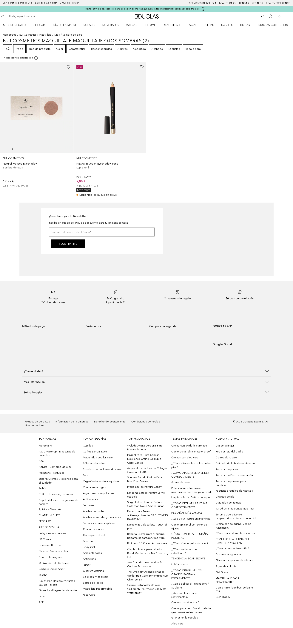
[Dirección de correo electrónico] (102, 232)
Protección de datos (37, 421)
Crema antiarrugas (94, 487)
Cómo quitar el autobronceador (235, 533)
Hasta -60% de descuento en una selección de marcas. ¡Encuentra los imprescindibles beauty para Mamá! (142, 8)
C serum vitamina (93, 570)
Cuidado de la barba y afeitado (235, 463)
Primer (86, 565)
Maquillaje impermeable (97, 588)
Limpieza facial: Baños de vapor (191, 497)
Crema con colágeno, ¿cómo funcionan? (233, 525)
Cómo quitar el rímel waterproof (191, 451)
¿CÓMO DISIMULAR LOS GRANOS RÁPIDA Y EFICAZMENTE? (186, 574)
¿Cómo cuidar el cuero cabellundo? (185, 551)
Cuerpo (208, 25)
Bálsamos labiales (94, 463)
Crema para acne (93, 529)
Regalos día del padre (229, 451)
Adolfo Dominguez (50, 557)
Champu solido (225, 496)
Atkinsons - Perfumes (51, 472)
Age (41, 461)
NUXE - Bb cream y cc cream (56, 494)
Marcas (131, 25)
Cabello (227, 25)
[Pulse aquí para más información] (203, 8)
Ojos (57, 34)
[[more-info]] (21, 57)
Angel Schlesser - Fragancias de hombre (58, 502)
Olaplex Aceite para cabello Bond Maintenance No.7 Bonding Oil (147, 553)
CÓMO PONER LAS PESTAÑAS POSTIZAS (190, 535)
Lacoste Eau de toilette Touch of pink (147, 526)
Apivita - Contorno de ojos (55, 466)
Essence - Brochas (50, 545)
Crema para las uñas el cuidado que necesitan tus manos (191, 610)
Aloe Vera (177, 623)
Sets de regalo (14, 25)
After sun (88, 541)
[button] (146, 371)
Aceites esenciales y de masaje (102, 517)
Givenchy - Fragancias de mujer (58, 590)
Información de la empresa (72, 421)
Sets (85, 475)
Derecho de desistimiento (110, 421)
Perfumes (150, 25)
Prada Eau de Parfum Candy (144, 486)
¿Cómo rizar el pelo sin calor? (189, 543)
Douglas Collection (272, 25)
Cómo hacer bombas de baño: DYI (235, 589)
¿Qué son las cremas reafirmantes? (184, 595)
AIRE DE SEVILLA (49, 527)
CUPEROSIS (223, 597)
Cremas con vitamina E (185, 602)
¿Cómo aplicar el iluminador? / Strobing (190, 585)
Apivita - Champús (50, 509)
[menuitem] (17, 25)
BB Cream (45, 539)
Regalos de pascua (227, 469)
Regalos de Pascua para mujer (234, 475)
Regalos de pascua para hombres (231, 483)
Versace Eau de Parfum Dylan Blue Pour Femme (145, 479)
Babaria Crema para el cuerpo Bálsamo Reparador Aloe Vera (146, 535)
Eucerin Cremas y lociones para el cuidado (58, 480)
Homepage (10, 34)
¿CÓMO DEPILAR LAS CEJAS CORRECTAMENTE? (189, 505)
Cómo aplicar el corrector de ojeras (189, 526)
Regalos (257, 3)
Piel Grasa (222, 572)
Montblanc (45, 445)
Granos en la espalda (184, 617)
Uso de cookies (34, 425)
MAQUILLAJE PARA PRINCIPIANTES (227, 580)
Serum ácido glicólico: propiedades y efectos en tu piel (236, 516)
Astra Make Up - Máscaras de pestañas (57, 453)
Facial (192, 25)
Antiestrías (89, 559)
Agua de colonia (226, 566)
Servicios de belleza (202, 3)
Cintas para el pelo (95, 535)
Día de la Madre (65, 25)
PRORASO (45, 521)
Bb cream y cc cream (96, 576)
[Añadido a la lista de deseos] (68, 66)
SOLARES (90, 25)
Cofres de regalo (226, 457)
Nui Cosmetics (28, 34)
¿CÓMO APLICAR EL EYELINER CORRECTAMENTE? (190, 474)
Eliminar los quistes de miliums (234, 560)
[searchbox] (36, 16)
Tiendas (244, 3)
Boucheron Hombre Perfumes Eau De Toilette (57, 582)
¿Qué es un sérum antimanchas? (191, 518)
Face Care (89, 594)
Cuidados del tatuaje (228, 502)
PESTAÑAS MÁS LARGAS (186, 512)
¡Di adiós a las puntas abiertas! (235, 508)
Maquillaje (172, 25)
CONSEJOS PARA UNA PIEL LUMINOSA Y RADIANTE (232, 541)
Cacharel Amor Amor (52, 569)
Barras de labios (93, 582)
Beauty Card (227, 3)
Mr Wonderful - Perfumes (54, 563)
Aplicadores (90, 499)
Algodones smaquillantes (98, 493)
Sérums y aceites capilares (99, 523)
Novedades (110, 25)
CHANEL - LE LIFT (49, 515)
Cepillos (88, 445)
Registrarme (68, 244)
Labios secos (179, 564)
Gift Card (40, 25)
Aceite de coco (180, 482)
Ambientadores (92, 553)
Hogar (245, 25)
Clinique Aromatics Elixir (53, 551)
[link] (36, 125)
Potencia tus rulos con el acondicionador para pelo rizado (191, 490)
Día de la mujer (225, 445)
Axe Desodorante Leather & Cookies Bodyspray (144, 564)
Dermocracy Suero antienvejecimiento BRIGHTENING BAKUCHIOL (147, 515)
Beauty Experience (278, 3)
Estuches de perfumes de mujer (102, 469)
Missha (43, 575)
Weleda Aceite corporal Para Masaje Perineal (145, 447)
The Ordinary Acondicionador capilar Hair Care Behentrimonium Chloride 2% (147, 575)
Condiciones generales (145, 421)
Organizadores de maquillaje (101, 481)
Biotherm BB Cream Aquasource (147, 543)
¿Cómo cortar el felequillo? (232, 548)
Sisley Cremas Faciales (52, 533)
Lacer (42, 596)
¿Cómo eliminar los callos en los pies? (191, 465)
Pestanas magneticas (228, 554)
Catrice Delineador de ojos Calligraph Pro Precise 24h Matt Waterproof (146, 588)
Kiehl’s (42, 488)
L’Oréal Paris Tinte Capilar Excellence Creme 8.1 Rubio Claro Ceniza (144, 458)
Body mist (89, 547)
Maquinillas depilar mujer (98, 457)
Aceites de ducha (93, 511)
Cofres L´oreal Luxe (95, 451)
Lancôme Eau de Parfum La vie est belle (146, 494)
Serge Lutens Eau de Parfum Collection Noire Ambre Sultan (145, 504)
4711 (42, 602)
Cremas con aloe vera (184, 457)
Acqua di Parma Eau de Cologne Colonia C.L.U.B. (147, 470)
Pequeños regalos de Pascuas (234, 490)
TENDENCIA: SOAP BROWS (188, 558)
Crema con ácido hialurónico (189, 445)
